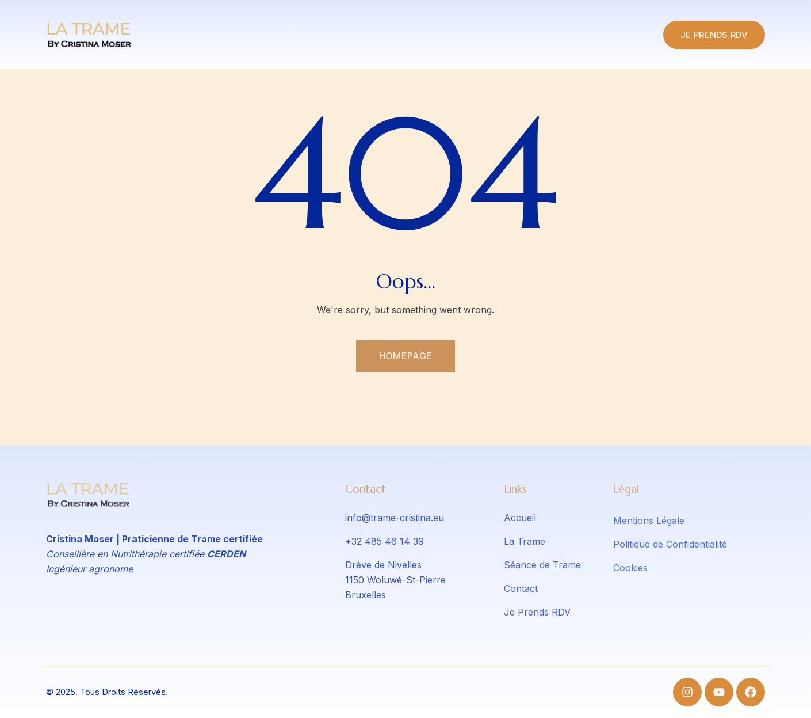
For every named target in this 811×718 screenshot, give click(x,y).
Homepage (406, 356)
